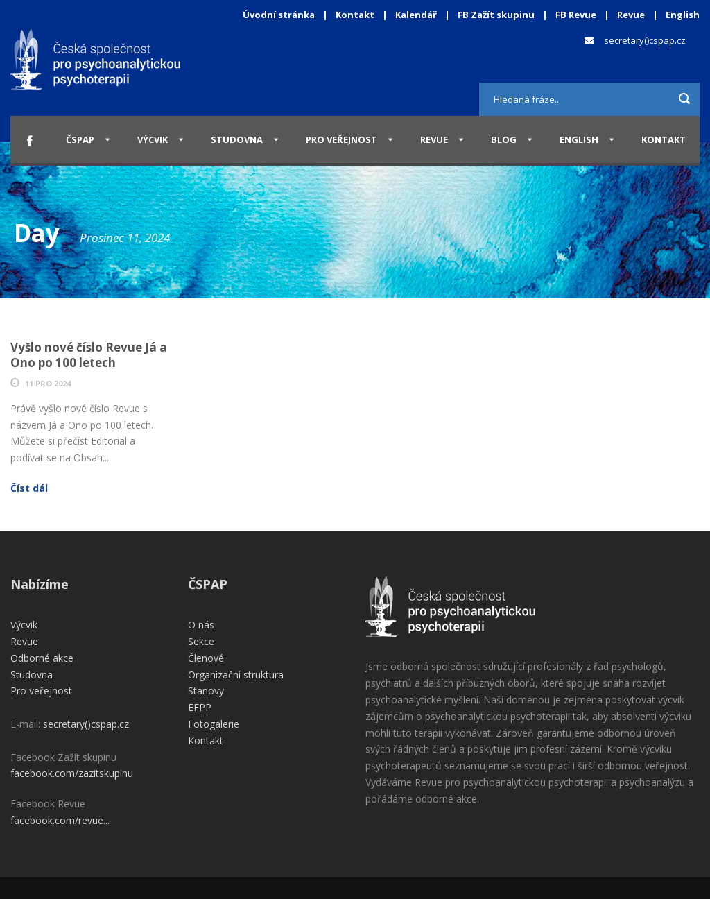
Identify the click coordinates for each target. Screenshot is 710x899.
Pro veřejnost (341, 139)
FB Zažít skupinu (496, 14)
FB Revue (575, 14)
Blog (504, 139)
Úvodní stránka (279, 14)
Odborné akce (41, 658)
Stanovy (206, 690)
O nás (201, 624)
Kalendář (417, 14)
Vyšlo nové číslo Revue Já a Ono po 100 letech (88, 354)
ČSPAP (80, 139)
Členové (206, 658)
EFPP (199, 707)
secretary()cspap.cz (645, 40)
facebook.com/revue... (60, 820)
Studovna (237, 139)
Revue (631, 14)
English (683, 14)
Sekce (201, 641)
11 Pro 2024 (48, 383)
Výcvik (152, 139)
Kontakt (355, 14)
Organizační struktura (236, 674)
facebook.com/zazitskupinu (71, 773)
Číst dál (29, 488)
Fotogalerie (213, 723)
